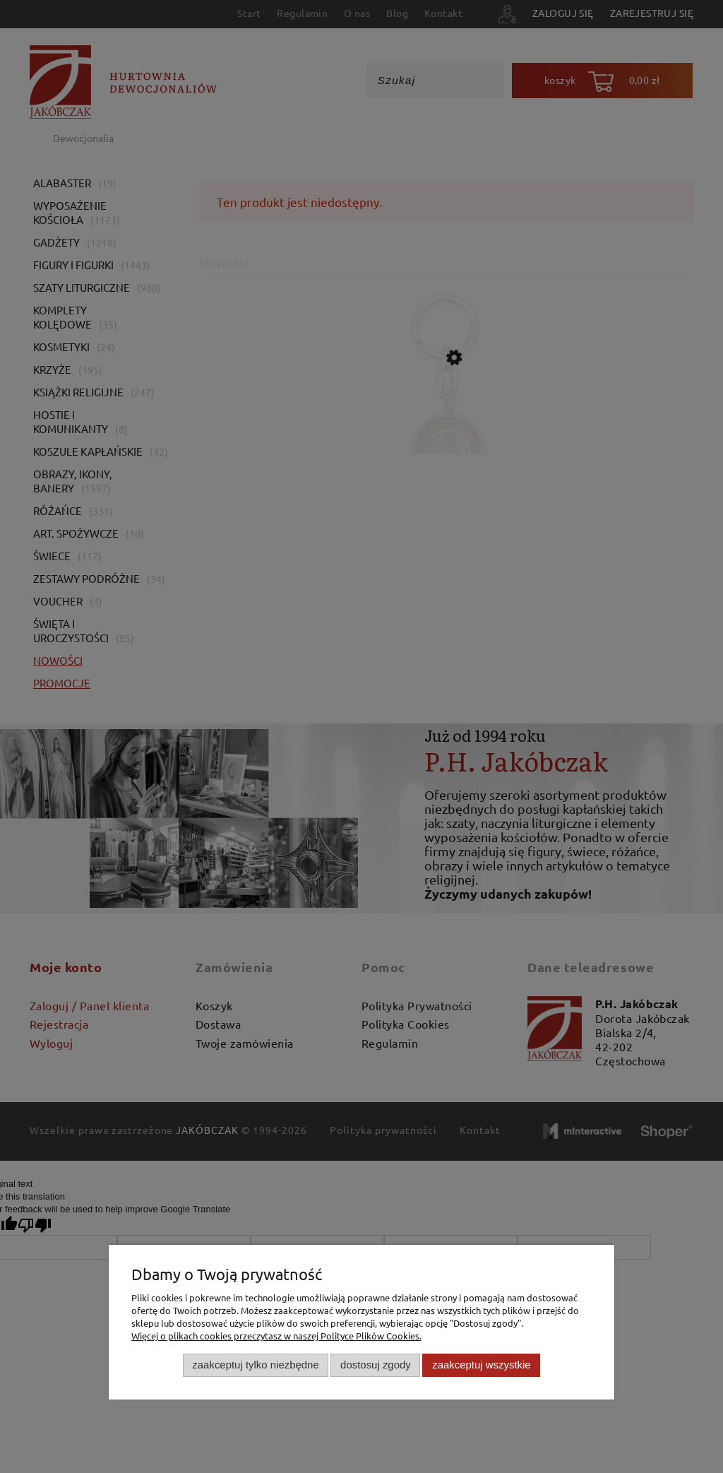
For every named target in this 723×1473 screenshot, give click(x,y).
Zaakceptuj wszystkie (481, 1365)
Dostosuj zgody (375, 1365)
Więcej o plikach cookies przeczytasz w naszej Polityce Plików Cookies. (276, 1336)
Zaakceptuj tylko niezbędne (255, 1365)
